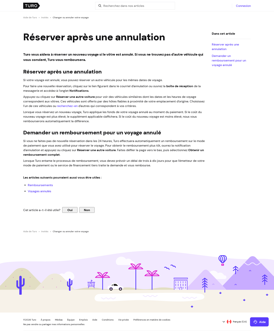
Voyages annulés (39, 191)
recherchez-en (67, 106)
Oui (69, 210)
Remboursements (40, 185)
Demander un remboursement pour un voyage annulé (229, 60)
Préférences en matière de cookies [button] (151, 319)
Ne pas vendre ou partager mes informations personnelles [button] (53, 324)
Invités (44, 17)
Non (87, 210)
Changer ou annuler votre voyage (71, 17)
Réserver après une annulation (225, 47)
